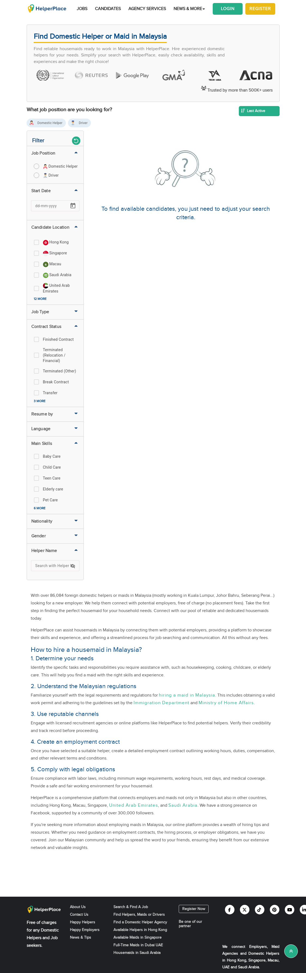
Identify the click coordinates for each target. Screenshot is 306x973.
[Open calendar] (72, 205)
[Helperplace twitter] (244, 909)
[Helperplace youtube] (289, 909)
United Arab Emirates (133, 805)
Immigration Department (161, 703)
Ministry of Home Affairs (226, 703)
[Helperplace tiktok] (259, 909)
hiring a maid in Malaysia (187, 695)
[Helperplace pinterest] (274, 909)
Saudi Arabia (182, 805)
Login (227, 8)
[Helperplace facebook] (229, 909)
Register (260, 8)
